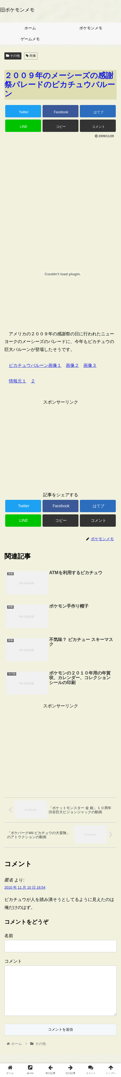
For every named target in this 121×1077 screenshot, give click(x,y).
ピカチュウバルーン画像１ (35, 365)
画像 (31, 56)
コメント (13, 961)
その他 (13, 56)
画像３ (90, 365)
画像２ (72, 365)
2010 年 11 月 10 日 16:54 (24, 887)
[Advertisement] (60, 180)
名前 (8, 935)
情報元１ (17, 381)
